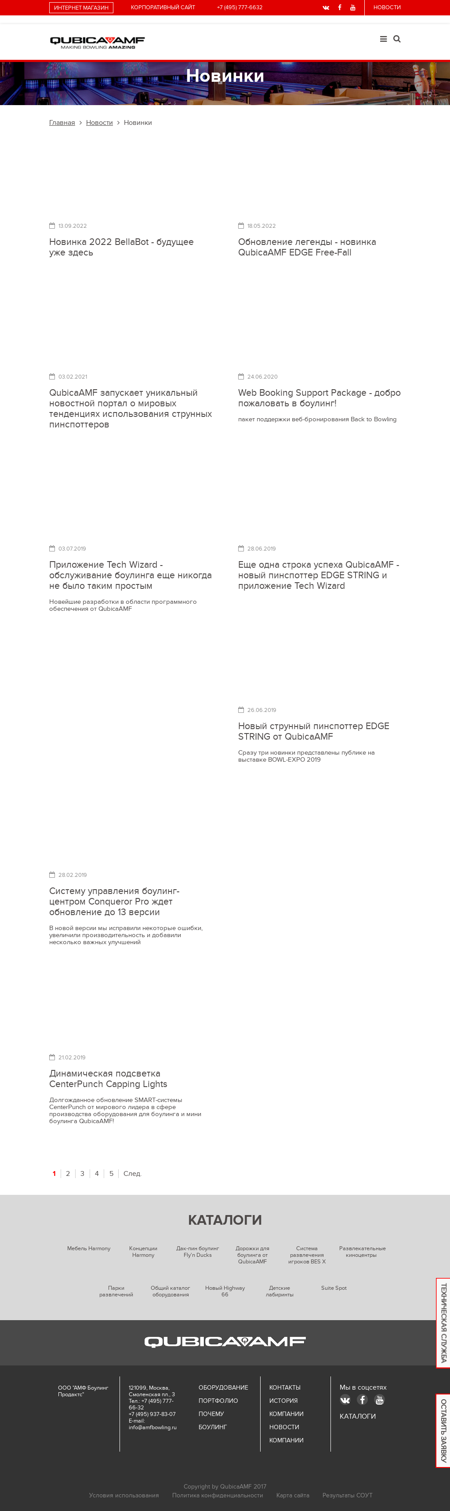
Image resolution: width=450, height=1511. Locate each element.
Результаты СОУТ (348, 1495)
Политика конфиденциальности (217, 1495)
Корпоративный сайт (163, 7)
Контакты (285, 1387)
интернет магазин (81, 7)
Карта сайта (292, 1495)
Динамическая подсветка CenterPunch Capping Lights (108, 1079)
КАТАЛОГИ (358, 1416)
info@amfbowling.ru (153, 1427)
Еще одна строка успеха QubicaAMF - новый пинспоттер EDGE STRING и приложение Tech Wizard (318, 575)
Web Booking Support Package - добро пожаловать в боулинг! (319, 398)
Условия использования (124, 1495)
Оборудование (223, 1387)
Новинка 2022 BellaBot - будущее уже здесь (121, 247)
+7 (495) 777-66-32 (151, 1404)
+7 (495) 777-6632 (240, 7)
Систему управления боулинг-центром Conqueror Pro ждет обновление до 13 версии (114, 902)
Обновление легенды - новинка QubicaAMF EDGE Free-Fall (307, 247)
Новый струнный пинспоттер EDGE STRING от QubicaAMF (313, 731)
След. (132, 1173)
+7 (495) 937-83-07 (152, 1414)
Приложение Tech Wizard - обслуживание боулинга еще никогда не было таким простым (130, 575)
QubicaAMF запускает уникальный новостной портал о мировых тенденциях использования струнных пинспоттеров (130, 408)
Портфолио (218, 1401)
